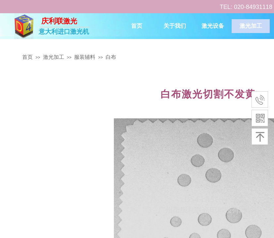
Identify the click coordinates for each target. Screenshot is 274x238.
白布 (111, 57)
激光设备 (213, 26)
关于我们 (174, 26)
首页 (136, 26)
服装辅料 (84, 57)
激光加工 (251, 26)
